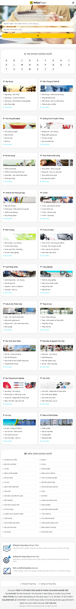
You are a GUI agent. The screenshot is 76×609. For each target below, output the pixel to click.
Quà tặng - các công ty (12, 391)
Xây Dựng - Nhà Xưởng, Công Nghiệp (17, 101)
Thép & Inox (47, 304)
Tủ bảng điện (46, 435)
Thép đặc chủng (47, 323)
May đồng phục (47, 357)
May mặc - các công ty (49, 354)
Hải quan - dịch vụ (11, 290)
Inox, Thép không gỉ (49, 317)
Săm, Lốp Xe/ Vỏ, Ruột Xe (50, 249)
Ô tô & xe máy (48, 230)
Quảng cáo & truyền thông (53, 118)
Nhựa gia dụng (10, 178)
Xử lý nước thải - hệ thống (13, 249)
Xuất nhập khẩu (11, 267)
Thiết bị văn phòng (11, 212)
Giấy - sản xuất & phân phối (14, 317)
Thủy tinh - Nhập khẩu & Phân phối (17, 398)
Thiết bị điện (46, 428)
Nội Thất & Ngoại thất (11, 505)
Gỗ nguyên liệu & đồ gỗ (49, 487)
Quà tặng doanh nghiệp (14, 378)
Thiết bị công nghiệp (49, 280)
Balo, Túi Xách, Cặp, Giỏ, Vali (14, 401)
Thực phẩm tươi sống (49, 175)
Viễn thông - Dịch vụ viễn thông (53, 101)
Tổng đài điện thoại (48, 98)
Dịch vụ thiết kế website (25, 568)
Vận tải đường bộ (11, 357)
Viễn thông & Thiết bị (51, 81)
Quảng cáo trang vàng (26, 556)
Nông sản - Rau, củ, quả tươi (51, 172)
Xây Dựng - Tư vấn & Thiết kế (15, 98)
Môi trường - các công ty (13, 243)
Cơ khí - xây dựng (48, 215)
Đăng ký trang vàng (26, 545)
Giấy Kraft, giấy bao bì (12, 320)
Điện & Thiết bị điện (50, 415)
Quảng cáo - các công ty (50, 132)
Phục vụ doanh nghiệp (49, 478)
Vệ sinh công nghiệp (12, 252)
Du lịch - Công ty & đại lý (13, 428)
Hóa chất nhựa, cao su (49, 401)
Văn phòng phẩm (11, 215)
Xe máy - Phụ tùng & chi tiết (51, 246)
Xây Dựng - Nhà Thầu (12, 94)
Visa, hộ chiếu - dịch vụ (12, 438)
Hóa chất (46, 378)
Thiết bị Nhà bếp (10, 169)
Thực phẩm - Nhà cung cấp (51, 169)
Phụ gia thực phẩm (48, 178)
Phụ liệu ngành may (49, 361)
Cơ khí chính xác (47, 209)
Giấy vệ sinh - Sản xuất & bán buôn (17, 323)
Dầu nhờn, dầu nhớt (49, 252)
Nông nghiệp (45, 505)
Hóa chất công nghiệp (49, 394)
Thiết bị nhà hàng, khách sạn (15, 172)
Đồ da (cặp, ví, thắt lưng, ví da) (15, 394)
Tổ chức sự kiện (47, 138)
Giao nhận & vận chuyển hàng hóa (16, 361)
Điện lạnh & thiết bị (48, 473)
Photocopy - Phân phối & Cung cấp (17, 209)
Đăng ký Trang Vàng (29, 584)
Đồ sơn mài (8, 138)
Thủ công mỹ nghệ (12, 118)
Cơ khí (45, 193)
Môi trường (9, 230)
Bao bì (43, 460)
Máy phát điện (47, 438)
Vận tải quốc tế (10, 283)
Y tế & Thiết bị (46, 514)
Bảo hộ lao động (10, 464)
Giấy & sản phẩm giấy (13, 304)
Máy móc (44, 496)
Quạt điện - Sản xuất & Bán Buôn (16, 175)
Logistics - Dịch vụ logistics (14, 286)
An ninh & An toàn (10, 460)
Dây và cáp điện (47, 431)
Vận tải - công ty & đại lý (13, 354)
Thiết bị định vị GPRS (49, 104)
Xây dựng (9, 81)
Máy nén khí (46, 290)
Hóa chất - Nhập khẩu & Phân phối (54, 391)
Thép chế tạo (46, 327)
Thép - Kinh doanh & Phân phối (52, 320)
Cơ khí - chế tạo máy (49, 212)
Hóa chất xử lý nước (49, 398)
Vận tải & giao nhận (13, 341)
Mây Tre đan (9, 135)
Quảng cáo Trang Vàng (48, 584)
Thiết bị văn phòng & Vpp (15, 193)
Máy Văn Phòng (10, 206)
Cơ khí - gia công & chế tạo (51, 206)
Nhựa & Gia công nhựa (49, 500)
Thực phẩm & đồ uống (51, 156)
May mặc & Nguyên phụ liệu (54, 341)
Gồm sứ (7, 141)
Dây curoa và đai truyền (50, 283)
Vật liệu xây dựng (10, 527)
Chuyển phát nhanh (11, 364)
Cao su (43, 464)
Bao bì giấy (8, 327)
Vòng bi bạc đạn (47, 286)
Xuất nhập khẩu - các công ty (15, 280)
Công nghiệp (48, 267)
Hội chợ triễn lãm (48, 141)
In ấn (43, 491)
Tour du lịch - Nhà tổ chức (13, 431)
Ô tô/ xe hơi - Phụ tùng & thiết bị (53, 243)
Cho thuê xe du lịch (11, 435)
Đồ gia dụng (10, 156)
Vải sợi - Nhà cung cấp (49, 364)
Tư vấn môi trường (11, 246)
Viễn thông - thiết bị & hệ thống (53, 94)
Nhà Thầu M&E (10, 104)
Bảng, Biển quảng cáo (49, 135)
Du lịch (8, 415)
